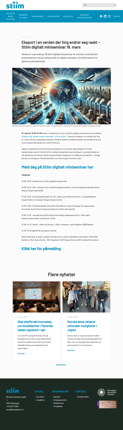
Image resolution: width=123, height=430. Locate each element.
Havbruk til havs (23, 16)
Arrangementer (59, 400)
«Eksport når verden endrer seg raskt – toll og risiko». (44, 136)
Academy (40, 400)
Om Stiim (39, 397)
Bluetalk (68, 16)
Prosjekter (53, 16)
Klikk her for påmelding (41, 248)
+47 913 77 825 (12, 406)
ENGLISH (117, 16)
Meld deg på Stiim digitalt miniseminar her (57, 167)
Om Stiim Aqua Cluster (10, 16)
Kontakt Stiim (82, 397)
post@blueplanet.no (15, 409)
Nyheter (56, 397)
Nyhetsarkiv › (61, 365)
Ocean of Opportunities (84, 16)
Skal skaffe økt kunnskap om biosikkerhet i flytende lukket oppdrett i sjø (35, 326)
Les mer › (21, 353)
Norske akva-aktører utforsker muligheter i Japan (82, 326)
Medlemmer (37, 16)
